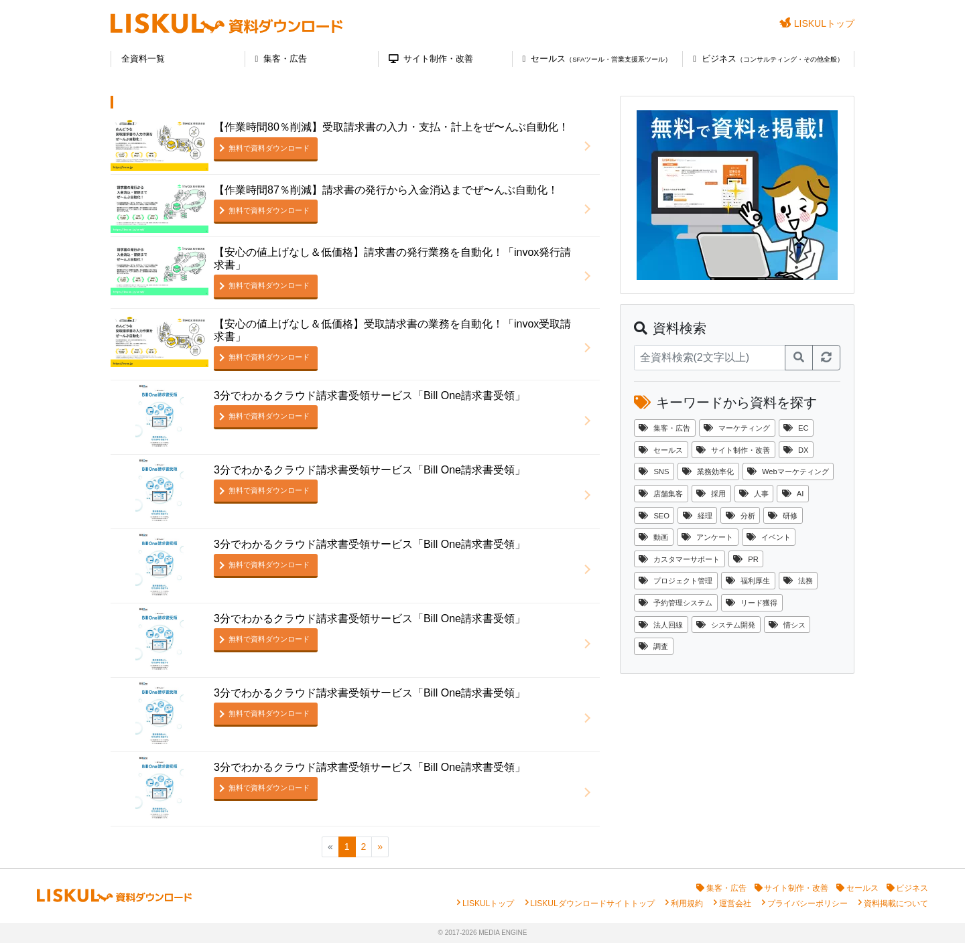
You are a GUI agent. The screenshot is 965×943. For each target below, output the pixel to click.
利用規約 (687, 903)
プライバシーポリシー (807, 903)
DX (796, 450)
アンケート (707, 537)
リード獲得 (751, 603)
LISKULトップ (816, 23)
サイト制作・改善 (431, 59)
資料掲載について (896, 903)
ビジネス (768, 59)
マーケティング (737, 428)
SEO (654, 516)
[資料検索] (709, 357)
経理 (697, 516)
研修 (782, 516)
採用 (711, 494)
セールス (597, 59)
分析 (740, 516)
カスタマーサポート (679, 559)
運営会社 (735, 903)
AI (793, 494)
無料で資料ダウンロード (269, 148)
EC (796, 428)
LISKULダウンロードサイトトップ (592, 903)
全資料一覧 (143, 59)
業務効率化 (708, 471)
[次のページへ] (380, 847)
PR (746, 559)
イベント (769, 537)
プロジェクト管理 (675, 581)
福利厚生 (748, 581)
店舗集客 (661, 494)
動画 (653, 537)
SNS (654, 471)
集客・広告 (281, 59)
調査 (653, 646)
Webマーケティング (788, 471)
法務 (798, 581)
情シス (787, 625)
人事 (754, 494)
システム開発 (725, 625)
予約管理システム (675, 603)
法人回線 (661, 625)
